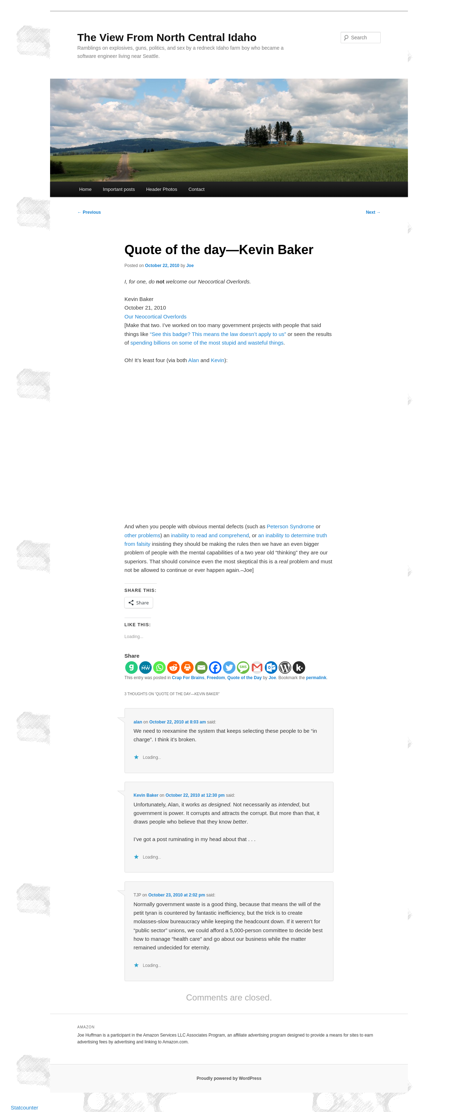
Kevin (217, 360)
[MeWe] (145, 667)
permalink (316, 677)
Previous (89, 212)
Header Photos (161, 189)
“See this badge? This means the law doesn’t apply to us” (218, 334)
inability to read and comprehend (210, 535)
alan (137, 722)
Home (85, 189)
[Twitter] (229, 667)
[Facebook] (215, 667)
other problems (142, 535)
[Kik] (299, 667)
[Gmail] (257, 667)
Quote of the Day (244, 677)
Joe (190, 265)
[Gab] (131, 667)
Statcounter (24, 1107)
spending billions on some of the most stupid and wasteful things (207, 343)
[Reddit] (173, 667)
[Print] (187, 667)
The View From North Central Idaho (167, 37)
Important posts (119, 189)
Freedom (216, 677)
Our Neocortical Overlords (155, 316)
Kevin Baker (145, 795)
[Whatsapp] (159, 667)
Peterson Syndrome (291, 526)
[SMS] (243, 667)
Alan (193, 360)
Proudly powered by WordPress (228, 1078)
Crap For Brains (188, 677)
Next (373, 212)
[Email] (201, 667)
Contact (197, 189)
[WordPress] (285, 667)
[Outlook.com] (271, 667)
